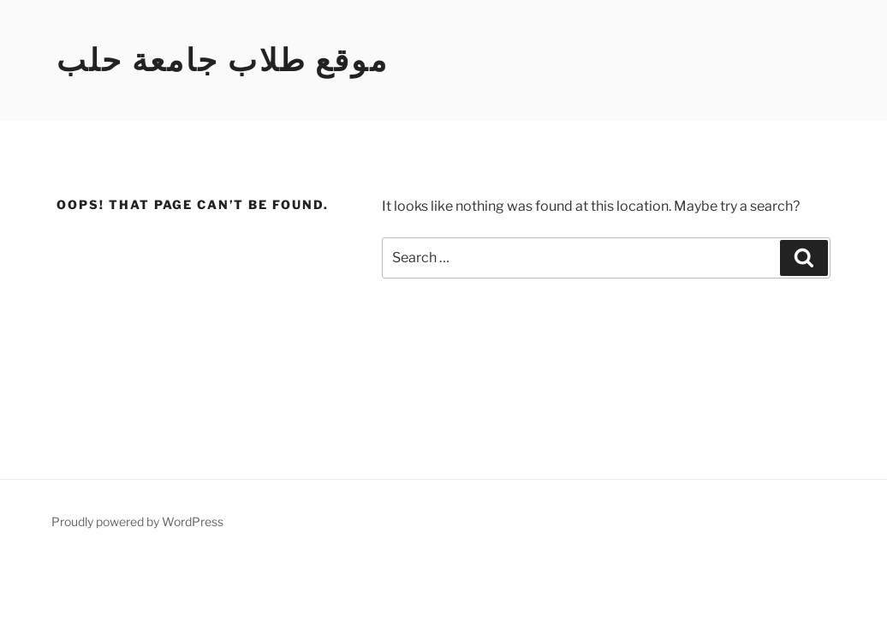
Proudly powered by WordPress (137, 521)
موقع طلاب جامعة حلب (223, 60)
